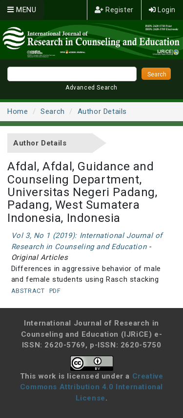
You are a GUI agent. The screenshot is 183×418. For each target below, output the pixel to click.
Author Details (102, 111)
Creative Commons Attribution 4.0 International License (91, 387)
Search (53, 111)
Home (17, 111)
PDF (55, 290)
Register (114, 10)
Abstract (28, 290)
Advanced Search (91, 87)
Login (162, 10)
